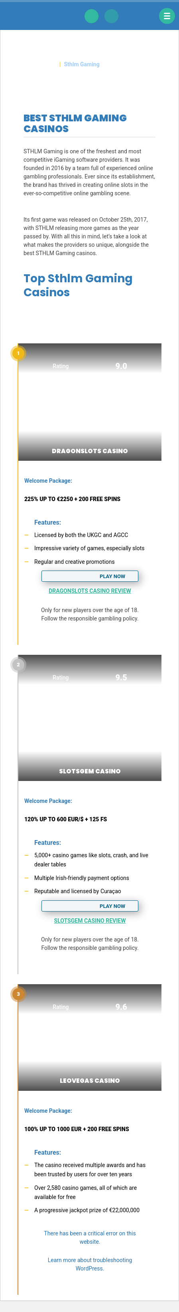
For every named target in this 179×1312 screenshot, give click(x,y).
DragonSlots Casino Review (90, 591)
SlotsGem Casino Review (90, 921)
